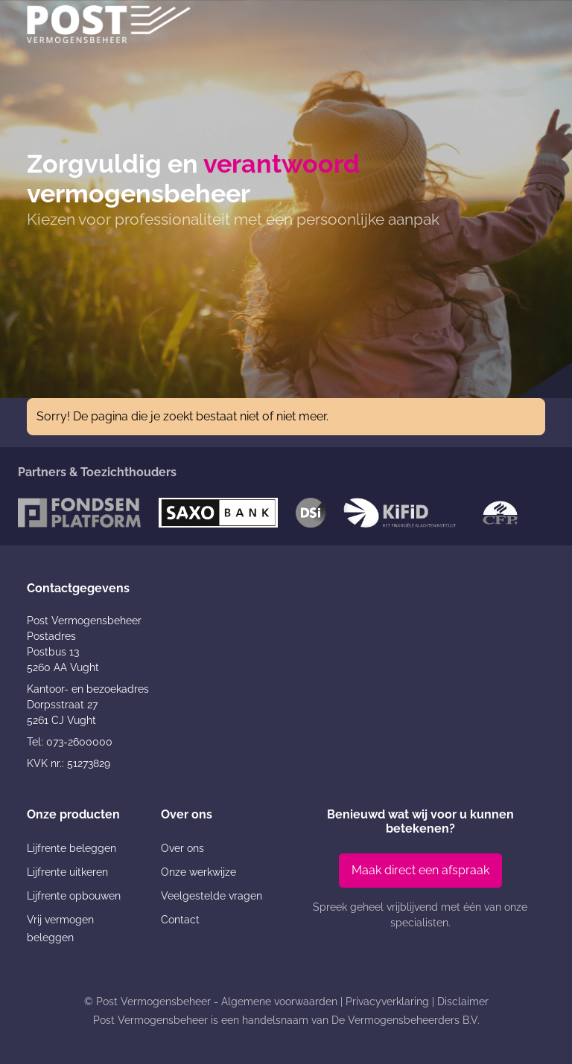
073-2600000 (79, 742)
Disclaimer (463, 1001)
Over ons (182, 848)
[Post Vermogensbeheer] (109, 24)
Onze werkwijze (198, 872)
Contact (180, 920)
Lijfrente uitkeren (67, 872)
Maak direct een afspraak (420, 870)
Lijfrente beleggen (71, 848)
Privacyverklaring (387, 1001)
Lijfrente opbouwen (74, 896)
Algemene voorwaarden (279, 1001)
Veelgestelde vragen (211, 896)
